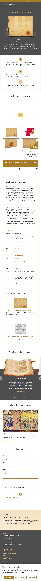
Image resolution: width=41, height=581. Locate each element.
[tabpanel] (20, 374)
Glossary (5, 557)
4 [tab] (22, 397)
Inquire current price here (20, 163)
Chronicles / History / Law (20, 261)
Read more (5, 440)
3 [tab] (19, 397)
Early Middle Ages (19, 255)
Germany (17, 248)
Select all (9, 577)
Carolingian (17, 258)
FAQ (4, 555)
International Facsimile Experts (10, 1)
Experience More (20, 391)
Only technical (20, 577)
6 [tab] (26, 397)
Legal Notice (11, 572)
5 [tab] (24, 397)
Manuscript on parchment (20, 242)
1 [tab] (15, 397)
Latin (16, 265)
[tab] (20, 303)
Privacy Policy (20, 572)
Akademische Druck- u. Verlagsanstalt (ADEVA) (14, 487)
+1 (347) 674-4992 (32, 1)
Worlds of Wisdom (7, 558)
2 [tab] (17, 397)
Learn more (31, 577)
